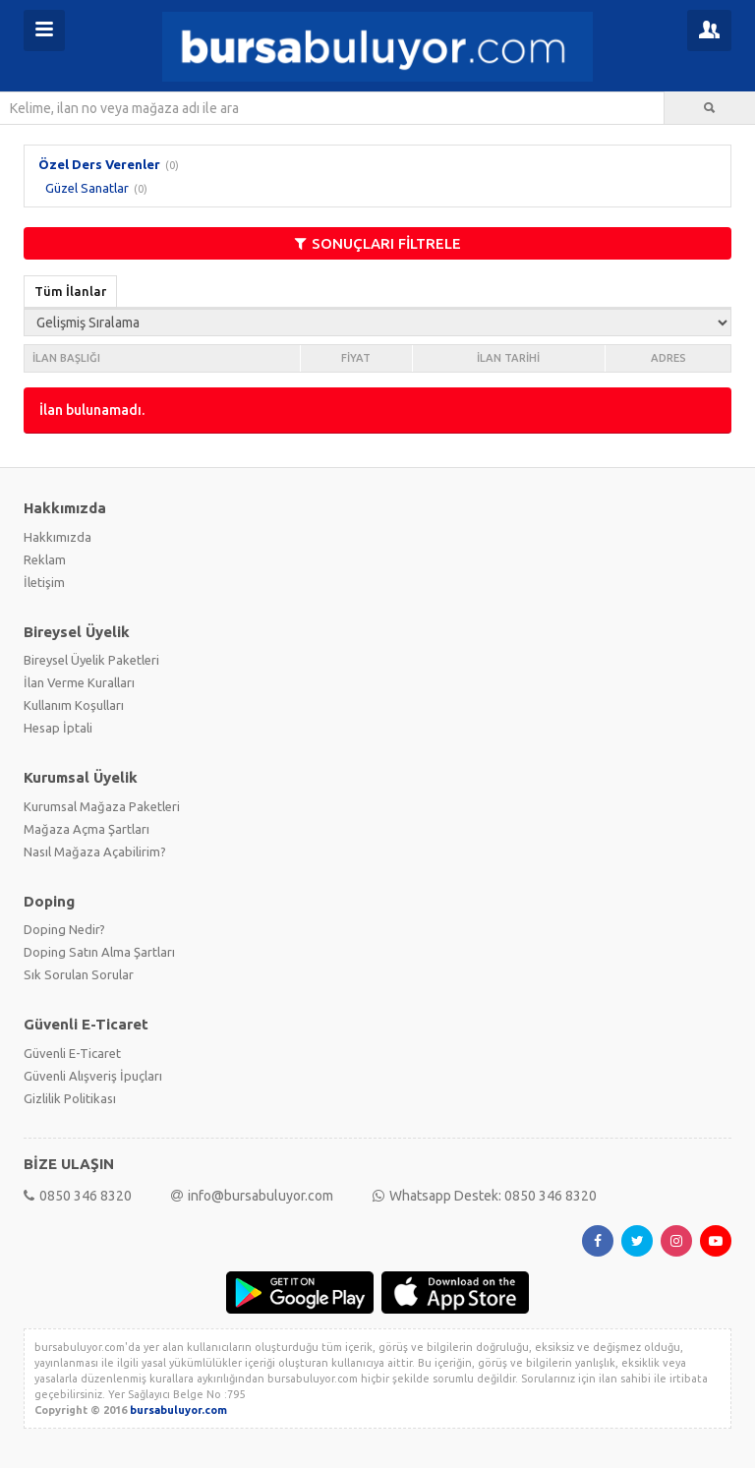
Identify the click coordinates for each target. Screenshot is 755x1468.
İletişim (44, 582)
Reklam (45, 559)
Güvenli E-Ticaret (72, 1053)
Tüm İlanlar (70, 291)
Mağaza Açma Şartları (86, 829)
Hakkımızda (57, 537)
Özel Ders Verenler (99, 164)
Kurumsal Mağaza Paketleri (102, 806)
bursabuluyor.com (178, 1410)
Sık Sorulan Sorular (79, 974)
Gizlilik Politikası (70, 1098)
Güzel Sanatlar (87, 188)
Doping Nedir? (64, 929)
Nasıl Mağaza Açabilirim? (95, 851)
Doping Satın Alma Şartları (99, 952)
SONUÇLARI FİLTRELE (378, 243)
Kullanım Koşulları (74, 705)
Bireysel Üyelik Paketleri (91, 660)
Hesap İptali (58, 727)
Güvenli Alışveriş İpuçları (93, 1076)
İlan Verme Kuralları (79, 682)
